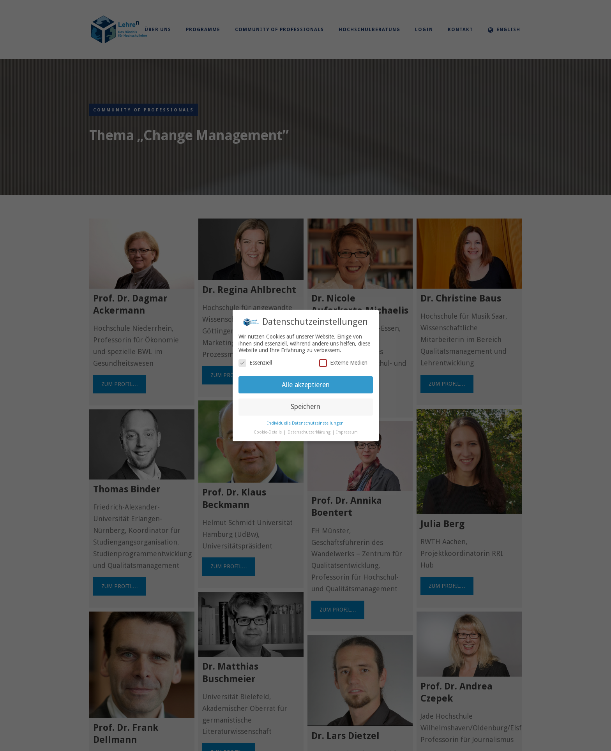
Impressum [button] (347, 432)
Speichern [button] (305, 407)
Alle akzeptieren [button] (306, 385)
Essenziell (255, 363)
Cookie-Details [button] (268, 432)
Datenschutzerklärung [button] (310, 432)
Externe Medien (343, 363)
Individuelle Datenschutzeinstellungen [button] (305, 423)
